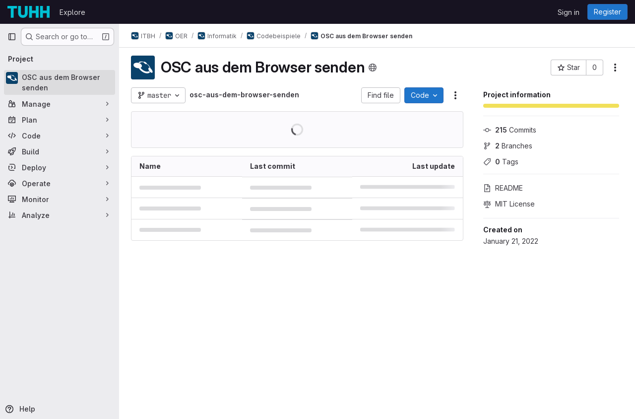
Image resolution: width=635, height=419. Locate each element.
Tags (500, 161)
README (503, 188)
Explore (72, 12)
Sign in (568, 12)
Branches (507, 145)
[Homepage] (28, 12)
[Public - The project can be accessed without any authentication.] (373, 67)
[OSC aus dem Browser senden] (59, 82)
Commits (509, 130)
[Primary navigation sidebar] (12, 37)
